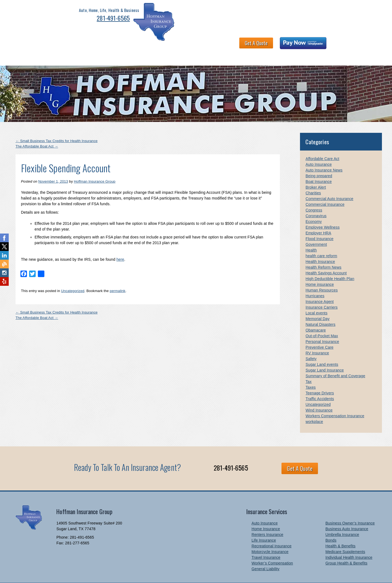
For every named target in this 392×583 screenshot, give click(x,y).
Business (67, 40)
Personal (42, 40)
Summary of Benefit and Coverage (335, 360)
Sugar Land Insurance (324, 354)
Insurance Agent (319, 286)
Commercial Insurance (324, 188)
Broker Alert (315, 171)
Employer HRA (318, 217)
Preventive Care (319, 331)
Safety (311, 343)
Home (20, 40)
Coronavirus (315, 200)
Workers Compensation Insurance (334, 400)
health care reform (321, 240)
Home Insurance (266, 513)
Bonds (330, 524)
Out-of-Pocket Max (321, 320)
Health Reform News (323, 251)
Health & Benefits (101, 40)
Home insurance (319, 268)
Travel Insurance (266, 541)
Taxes (310, 371)
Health (311, 234)
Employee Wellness (322, 211)
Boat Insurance (318, 166)
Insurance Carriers (321, 291)
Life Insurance (264, 524)
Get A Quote (281, 15)
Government (316, 228)
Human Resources (321, 274)
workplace (314, 406)
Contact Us (291, 40)
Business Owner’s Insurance (350, 507)
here (120, 243)
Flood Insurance (319, 223)
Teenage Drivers (319, 377)
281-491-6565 (90, 19)
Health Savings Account (326, 257)
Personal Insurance (322, 326)
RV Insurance (317, 337)
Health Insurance (320, 246)
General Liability (266, 553)
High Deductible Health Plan (329, 263)
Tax (308, 366)
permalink (117, 275)
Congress (313, 194)
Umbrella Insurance (342, 519)
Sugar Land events (321, 348)
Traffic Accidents (319, 383)
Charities (313, 177)
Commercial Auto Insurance (329, 183)
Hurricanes (314, 280)
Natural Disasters (320, 308)
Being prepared (318, 160)
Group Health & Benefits (346, 547)
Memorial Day (317, 303)
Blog (362, 40)
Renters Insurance (267, 519)
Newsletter (320, 40)
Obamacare (315, 314)
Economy (313, 206)
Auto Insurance (318, 148)
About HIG (137, 40)
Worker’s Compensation (272, 547)
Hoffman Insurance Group (94, 166)
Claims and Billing (254, 40)
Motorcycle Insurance (270, 536)
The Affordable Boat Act (37, 130)
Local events (316, 297)
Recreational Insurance (272, 530)
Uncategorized (72, 275)
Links (344, 40)
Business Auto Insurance (346, 513)
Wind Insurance (318, 394)
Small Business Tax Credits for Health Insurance (56, 125)
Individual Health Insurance (348, 541)
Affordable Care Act (322, 143)
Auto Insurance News (323, 154)
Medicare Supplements (345, 536)
